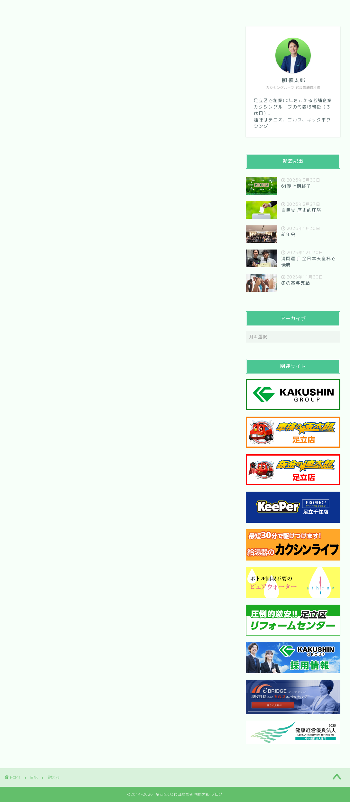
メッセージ (95, 9)
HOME (21, 9)
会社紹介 (55, 9)
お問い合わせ (139, 9)
